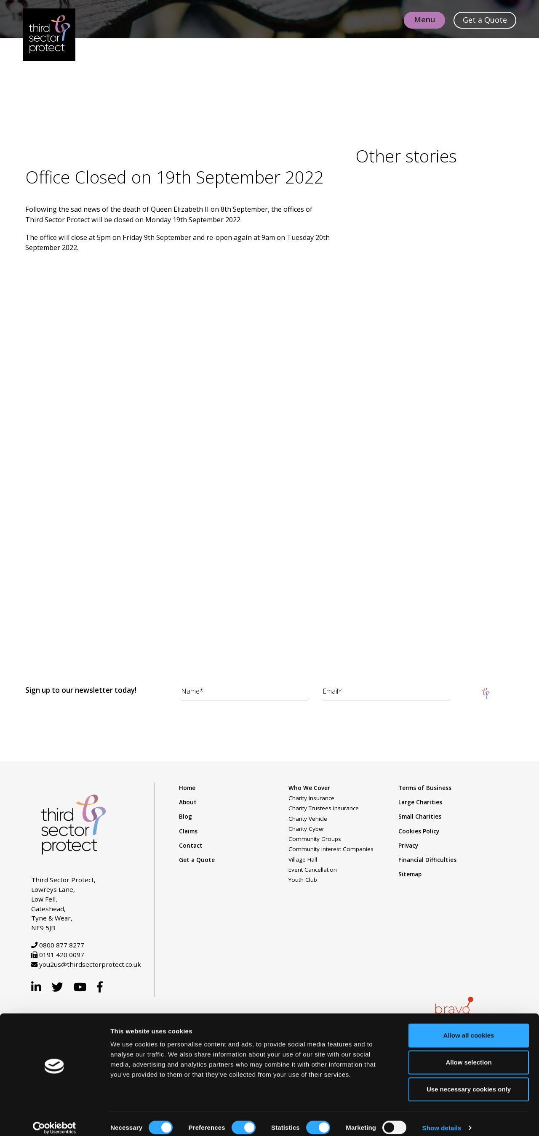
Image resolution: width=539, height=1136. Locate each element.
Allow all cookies (468, 1026)
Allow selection (468, 1053)
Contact (191, 847)
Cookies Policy (418, 832)
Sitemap (410, 876)
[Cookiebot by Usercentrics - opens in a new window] (54, 1119)
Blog (185, 818)
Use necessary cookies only (469, 1080)
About (188, 803)
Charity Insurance (311, 799)
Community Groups (314, 840)
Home (187, 789)
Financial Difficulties (427, 861)
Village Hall (302, 861)
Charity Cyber (306, 830)
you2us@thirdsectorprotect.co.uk (90, 966)
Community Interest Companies (331, 850)
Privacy (408, 847)
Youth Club (302, 881)
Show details (442, 1119)
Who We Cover (309, 789)
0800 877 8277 (61, 946)
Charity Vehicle (307, 820)
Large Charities (420, 803)
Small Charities (419, 818)
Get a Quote (197, 861)
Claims (188, 832)
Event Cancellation (312, 871)
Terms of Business (424, 789)
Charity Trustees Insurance (323, 810)
